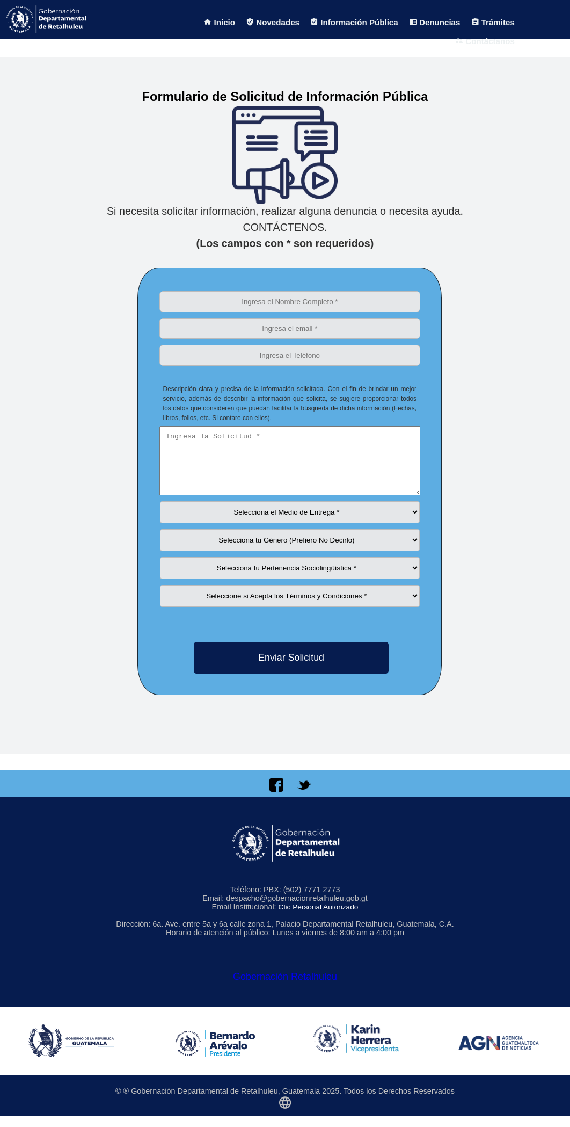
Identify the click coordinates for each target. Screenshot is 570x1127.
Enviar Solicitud (291, 668)
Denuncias (435, 22)
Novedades (272, 22)
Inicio (219, 22)
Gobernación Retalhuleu (285, 987)
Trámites (493, 22)
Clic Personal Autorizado (319, 918)
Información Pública (354, 22)
